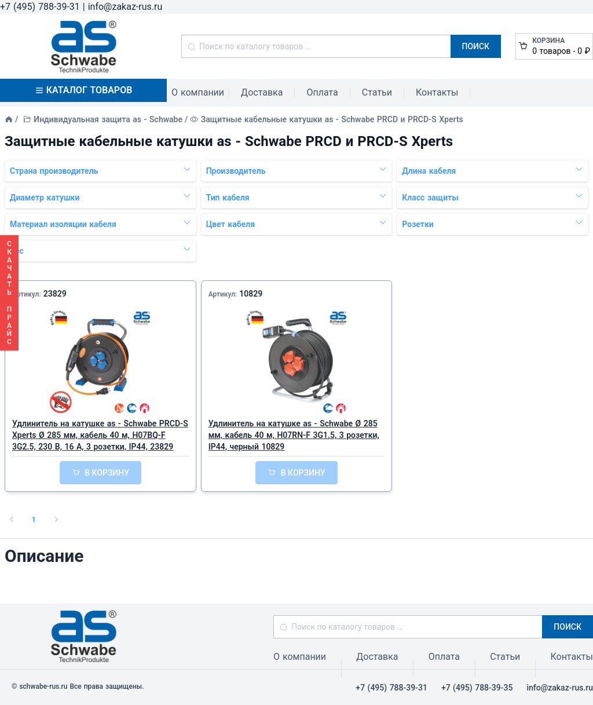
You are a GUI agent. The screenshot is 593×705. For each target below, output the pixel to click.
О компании (197, 92)
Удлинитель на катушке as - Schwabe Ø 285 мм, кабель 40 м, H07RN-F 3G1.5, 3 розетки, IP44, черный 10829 (293, 435)
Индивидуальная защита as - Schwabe (108, 119)
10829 (250, 293)
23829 (55, 293)
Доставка (262, 92)
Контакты (437, 92)
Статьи (377, 92)
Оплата (322, 92)
